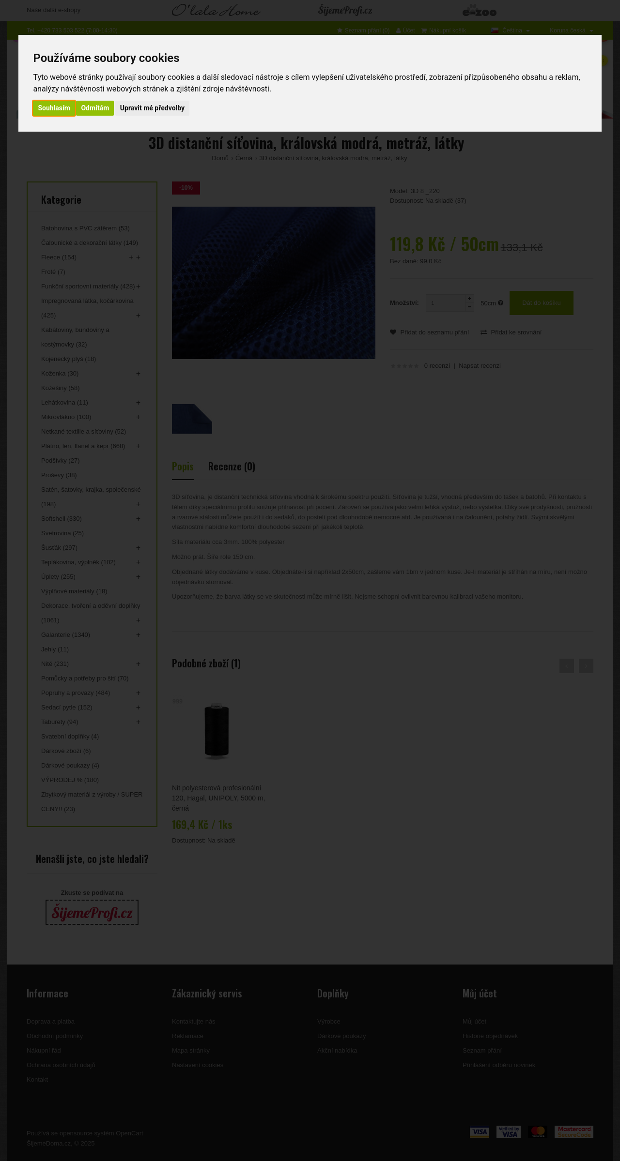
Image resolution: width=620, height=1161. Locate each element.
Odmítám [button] (95, 108)
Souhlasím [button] (54, 108)
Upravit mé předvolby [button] (152, 108)
